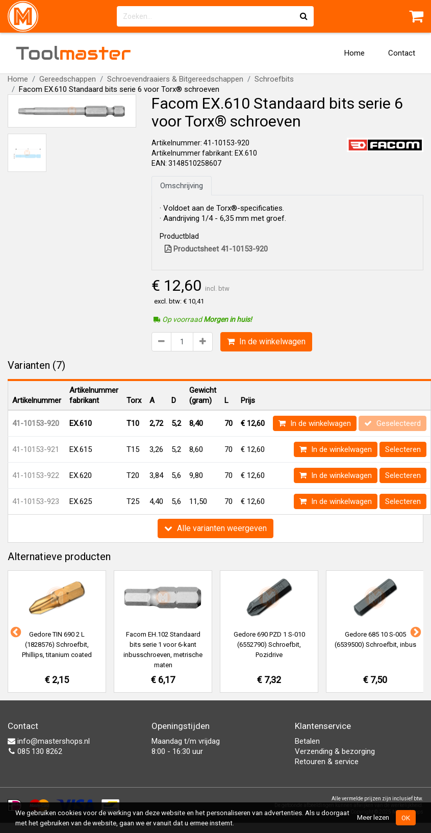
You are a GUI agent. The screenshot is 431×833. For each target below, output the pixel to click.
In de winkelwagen (266, 341)
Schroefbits (274, 79)
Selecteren (403, 449)
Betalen (307, 741)
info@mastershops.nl (49, 741)
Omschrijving (181, 185)
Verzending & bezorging (335, 751)
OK (405, 818)
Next (415, 631)
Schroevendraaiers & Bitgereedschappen (175, 79)
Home (354, 53)
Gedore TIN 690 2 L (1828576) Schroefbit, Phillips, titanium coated (57, 644)
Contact (401, 53)
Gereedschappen (67, 79)
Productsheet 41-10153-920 (216, 249)
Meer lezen (373, 817)
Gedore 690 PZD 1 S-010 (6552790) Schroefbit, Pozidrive (269, 644)
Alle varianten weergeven (215, 528)
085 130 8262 (35, 751)
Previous (15, 631)
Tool (73, 53)
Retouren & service (327, 761)
